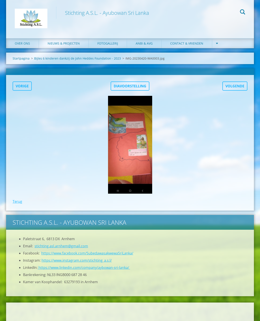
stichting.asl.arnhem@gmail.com (61, 246)
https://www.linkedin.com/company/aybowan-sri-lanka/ (84, 267)
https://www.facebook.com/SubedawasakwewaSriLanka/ (87, 253)
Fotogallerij (107, 43)
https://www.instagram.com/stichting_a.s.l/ (77, 260)
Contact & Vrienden (186, 43)
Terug (17, 201)
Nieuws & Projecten (64, 43)
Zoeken (242, 13)
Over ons (22, 43)
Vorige (22, 86)
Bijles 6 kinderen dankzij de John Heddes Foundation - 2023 (77, 58)
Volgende (234, 86)
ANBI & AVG (144, 43)
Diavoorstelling (130, 86)
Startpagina (21, 58)
